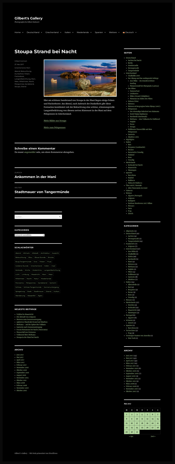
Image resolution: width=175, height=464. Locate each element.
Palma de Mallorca (135, 183)
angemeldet (30, 152)
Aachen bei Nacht (134, 60)
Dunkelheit (19, 74)
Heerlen (131, 305)
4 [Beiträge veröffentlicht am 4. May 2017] (142, 414)
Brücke (51, 257)
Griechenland (52, 32)
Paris (130, 208)
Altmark (26, 253)
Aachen (131, 236)
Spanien (99, 32)
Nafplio (133, 122)
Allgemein (130, 231)
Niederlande (83, 32)
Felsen (27, 74)
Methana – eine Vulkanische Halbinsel (145, 119)
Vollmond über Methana (26, 335)
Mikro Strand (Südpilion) (139, 96)
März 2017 (21, 362)
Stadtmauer (39, 291)
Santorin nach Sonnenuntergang (29, 327)
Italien (68, 32)
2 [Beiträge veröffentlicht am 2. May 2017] (131, 414)
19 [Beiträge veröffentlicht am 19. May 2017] (147, 423)
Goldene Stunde (21, 266)
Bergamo (131, 290)
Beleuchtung (26, 71)
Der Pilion (132, 88)
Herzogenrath (133, 68)
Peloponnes (19, 84)
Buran (130, 292)
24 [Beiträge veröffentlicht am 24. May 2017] (137, 428)
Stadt (29, 291)
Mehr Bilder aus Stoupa (55, 120)
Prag (129, 211)
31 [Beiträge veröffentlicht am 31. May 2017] (137, 432)
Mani (28, 68)
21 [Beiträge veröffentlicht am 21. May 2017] (158, 423)
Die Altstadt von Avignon (26, 317)
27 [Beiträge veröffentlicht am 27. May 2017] (152, 428)
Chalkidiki (132, 254)
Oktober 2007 (22, 391)
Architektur (45, 253)
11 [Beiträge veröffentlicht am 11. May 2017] (142, 419)
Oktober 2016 (22, 370)
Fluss (49, 262)
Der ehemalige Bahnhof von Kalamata (144, 111)
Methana (131, 267)
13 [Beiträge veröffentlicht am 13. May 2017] (152, 419)
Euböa (130, 257)
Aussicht (55, 253)
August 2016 (21, 375)
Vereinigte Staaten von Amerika (138, 336)
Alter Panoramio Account (137, 188)
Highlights (130, 140)
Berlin (130, 63)
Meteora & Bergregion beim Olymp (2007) (144, 106)
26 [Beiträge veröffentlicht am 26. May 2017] (147, 428)
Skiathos (131, 279)
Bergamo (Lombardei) (136, 147)
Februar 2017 (22, 365)
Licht (17, 274)
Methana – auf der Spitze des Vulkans (31, 325)
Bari (129, 145)
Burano (131, 150)
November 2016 (23, 368)
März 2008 (21, 383)
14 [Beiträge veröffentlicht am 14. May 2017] (158, 419)
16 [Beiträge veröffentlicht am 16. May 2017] (132, 423)
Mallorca (131, 180)
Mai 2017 (20, 357)
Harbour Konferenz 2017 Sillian (140, 203)
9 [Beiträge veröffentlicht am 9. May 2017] (131, 419)
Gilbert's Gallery (29, 18)
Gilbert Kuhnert (21, 61)
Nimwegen (132, 170)
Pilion (130, 272)
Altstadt (35, 253)
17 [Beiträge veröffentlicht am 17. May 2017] (137, 423)
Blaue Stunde (40, 257)
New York (131, 338)
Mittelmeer (23, 81)
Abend (17, 71)
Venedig (131, 160)
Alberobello (132, 285)
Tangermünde (133, 71)
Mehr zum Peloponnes (55, 127)
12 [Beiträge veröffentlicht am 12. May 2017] (147, 419)
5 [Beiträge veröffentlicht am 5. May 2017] (147, 414)
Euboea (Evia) (133, 101)
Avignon (131, 198)
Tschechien (130, 331)
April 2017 (20, 360)
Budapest (131, 201)
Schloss (18, 287)
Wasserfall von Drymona (26, 332)
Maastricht (35, 274)
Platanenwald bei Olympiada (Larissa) (144, 86)
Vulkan (56, 291)
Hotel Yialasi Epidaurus (139, 114)
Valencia (129, 191)
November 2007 (23, 388)
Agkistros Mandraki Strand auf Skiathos (32, 322)
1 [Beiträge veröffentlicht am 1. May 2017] (126, 414)
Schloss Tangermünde (32, 287)
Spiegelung (20, 291)
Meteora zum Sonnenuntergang (29, 319)
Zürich (130, 213)
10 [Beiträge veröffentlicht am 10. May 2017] (137, 419)
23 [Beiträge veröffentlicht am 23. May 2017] (132, 428)
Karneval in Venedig (135, 152)
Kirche (27, 270)
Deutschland (33, 32)
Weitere (113, 32)
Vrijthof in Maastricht (25, 314)
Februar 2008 (22, 385)
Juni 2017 (20, 355)
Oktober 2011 (21, 380)
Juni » (153, 436)
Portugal (129, 315)
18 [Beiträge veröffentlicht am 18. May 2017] (142, 423)
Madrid (131, 178)
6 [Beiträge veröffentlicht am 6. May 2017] (152, 414)
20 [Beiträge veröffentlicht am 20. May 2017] (153, 423)
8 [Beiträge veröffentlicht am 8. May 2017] (126, 419)
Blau (30, 257)
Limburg (25, 274)
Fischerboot (19, 76)
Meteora (131, 104)
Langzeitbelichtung (23, 79)
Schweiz (129, 320)
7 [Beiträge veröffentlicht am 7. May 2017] (157, 414)
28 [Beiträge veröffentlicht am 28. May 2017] (158, 428)
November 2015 (23, 378)
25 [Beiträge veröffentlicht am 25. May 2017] (142, 428)
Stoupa (17, 86)
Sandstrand (29, 84)
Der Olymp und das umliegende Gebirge (143, 78)
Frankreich (130, 244)
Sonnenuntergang (51, 287)
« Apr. (131, 436)
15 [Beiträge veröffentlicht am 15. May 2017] (126, 423)
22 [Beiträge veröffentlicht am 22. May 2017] (127, 428)
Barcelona (132, 175)
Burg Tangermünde (23, 262)
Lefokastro (134, 94)
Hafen (46, 266)
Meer (17, 81)
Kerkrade (19, 270)
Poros (132, 124)
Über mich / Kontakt (134, 185)
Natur (36, 279)
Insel (53, 266)
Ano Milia (131, 251)
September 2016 (23, 373)
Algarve (131, 318)
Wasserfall (31, 296)
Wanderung (20, 296)
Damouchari (135, 91)
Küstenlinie (37, 270)
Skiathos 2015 (133, 137)
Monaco (131, 206)
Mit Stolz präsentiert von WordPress (43, 453)
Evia (35, 262)
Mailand (131, 155)
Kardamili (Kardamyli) (138, 117)
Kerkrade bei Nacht (135, 165)
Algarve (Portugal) (135, 196)
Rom (130, 157)
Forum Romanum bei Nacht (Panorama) (32, 330)
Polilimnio (132, 274)
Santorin (53, 283)
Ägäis (40, 296)
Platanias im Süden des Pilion (141, 99)
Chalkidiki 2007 (134, 76)
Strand (23, 86)
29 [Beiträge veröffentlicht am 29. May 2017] (127, 432)
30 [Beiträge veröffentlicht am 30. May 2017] (132, 432)
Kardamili (132, 259)
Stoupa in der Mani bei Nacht (28, 337)
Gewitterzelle (133, 66)
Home (18, 32)
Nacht (31, 81)
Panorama (19, 283)
